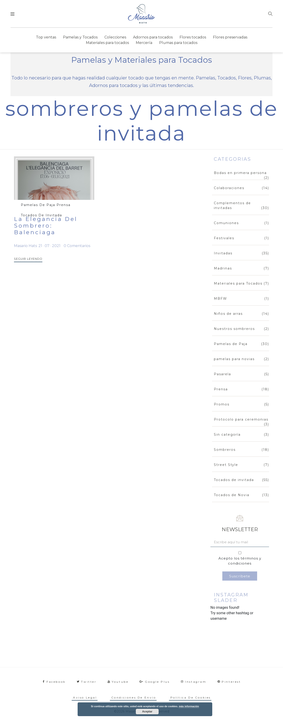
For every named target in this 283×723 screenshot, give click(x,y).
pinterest (229, 681)
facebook (54, 681)
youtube (118, 681)
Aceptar (147, 711)
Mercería (144, 43)
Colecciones (115, 37)
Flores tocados (193, 37)
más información (189, 706)
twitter (87, 681)
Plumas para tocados (178, 43)
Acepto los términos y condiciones (239, 561)
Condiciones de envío (133, 697)
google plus (154, 681)
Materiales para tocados (107, 43)
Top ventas (46, 37)
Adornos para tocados (153, 37)
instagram (194, 681)
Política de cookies (190, 697)
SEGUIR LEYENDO (26, 259)
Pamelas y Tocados (80, 37)
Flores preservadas (230, 37)
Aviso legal (85, 697)
